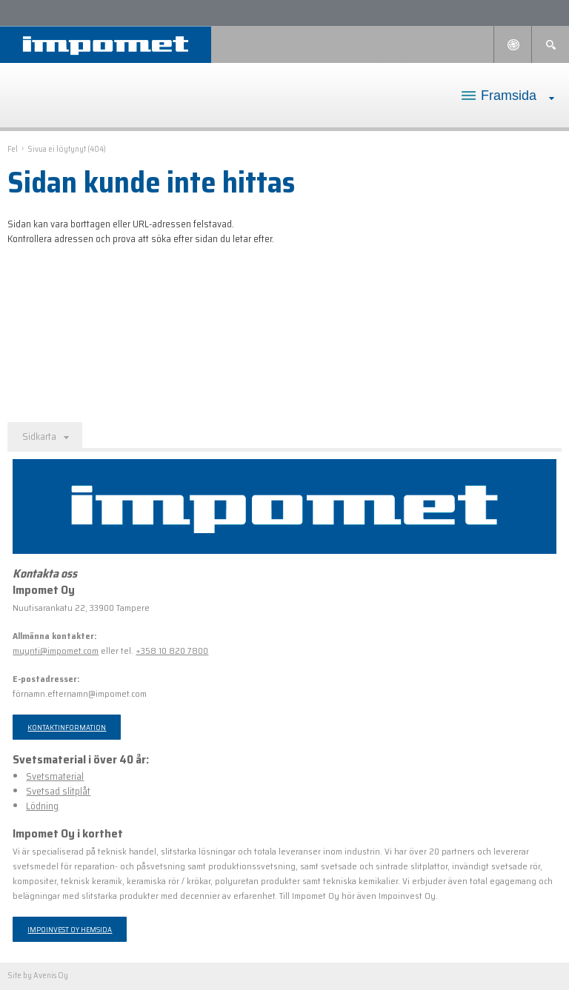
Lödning (42, 806)
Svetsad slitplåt (58, 791)
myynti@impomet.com (56, 650)
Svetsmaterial (55, 776)
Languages (512, 44)
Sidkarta (39, 436)
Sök (550, 44)
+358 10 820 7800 (172, 650)
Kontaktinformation (66, 727)
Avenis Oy (50, 975)
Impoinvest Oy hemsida (69, 929)
